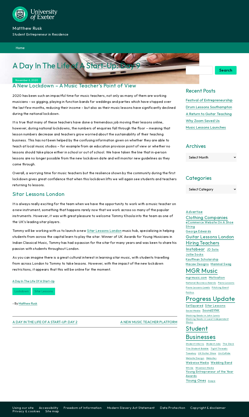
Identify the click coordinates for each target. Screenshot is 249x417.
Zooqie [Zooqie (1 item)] (211, 380)
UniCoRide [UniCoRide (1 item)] (224, 353)
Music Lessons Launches (206, 127)
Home (20, 48)
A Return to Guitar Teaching (209, 113)
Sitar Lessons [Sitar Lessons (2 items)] (215, 306)
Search (225, 70)
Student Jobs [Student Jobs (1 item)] (213, 343)
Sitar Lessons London (104, 230)
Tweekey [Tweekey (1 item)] (191, 353)
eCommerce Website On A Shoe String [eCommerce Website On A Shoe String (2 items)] (209, 224)
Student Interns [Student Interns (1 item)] (195, 343)
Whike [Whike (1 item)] (190, 367)
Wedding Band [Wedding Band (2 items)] (221, 362)
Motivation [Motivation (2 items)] (217, 277)
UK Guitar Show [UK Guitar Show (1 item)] (207, 353)
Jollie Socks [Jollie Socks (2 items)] (194, 254)
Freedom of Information (82, 408)
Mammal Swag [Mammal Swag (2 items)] (221, 264)
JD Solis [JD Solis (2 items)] (213, 249)
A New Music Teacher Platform (148, 322)
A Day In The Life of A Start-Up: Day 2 (44, 322)
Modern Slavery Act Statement (131, 408)
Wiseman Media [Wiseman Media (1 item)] (204, 367)
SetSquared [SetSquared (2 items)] (194, 306)
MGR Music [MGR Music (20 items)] (202, 270)
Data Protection (172, 408)
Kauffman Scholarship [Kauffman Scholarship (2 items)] (202, 259)
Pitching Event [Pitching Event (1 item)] (220, 287)
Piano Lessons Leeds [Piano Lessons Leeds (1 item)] (198, 287)
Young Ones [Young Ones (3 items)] (196, 380)
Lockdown (22, 291)
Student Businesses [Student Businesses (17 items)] (201, 332)
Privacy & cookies (26, 411)
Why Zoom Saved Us (203, 120)
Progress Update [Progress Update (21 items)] (210, 299)
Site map (52, 411)
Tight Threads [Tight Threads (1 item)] (219, 348)
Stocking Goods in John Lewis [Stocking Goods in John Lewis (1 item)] (203, 315)
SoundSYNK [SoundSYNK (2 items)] (211, 310)
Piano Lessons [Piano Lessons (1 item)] (226, 282)
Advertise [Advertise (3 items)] (194, 212)
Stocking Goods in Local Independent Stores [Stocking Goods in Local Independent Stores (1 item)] (207, 320)
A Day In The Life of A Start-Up (33, 281)
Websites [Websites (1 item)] (211, 358)
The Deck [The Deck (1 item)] (228, 343)
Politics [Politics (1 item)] (190, 292)
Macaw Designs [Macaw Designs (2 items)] (197, 264)
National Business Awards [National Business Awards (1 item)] (201, 282)
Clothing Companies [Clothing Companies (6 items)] (207, 217)
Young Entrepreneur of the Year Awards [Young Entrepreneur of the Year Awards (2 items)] (209, 374)
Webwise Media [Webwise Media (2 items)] (197, 362)
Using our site (23, 408)
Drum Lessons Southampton (209, 107)
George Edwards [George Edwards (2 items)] (198, 231)
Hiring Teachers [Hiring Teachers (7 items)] (202, 243)
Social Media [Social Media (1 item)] (193, 310)
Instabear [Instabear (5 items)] (195, 249)
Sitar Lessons (43, 291)
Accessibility (48, 408)
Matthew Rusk (28, 303)
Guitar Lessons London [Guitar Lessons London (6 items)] (210, 236)
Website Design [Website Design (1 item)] (195, 358)
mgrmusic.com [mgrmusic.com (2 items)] (196, 277)
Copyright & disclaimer (208, 408)
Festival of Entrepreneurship (209, 100)
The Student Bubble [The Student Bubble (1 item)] (197, 348)
